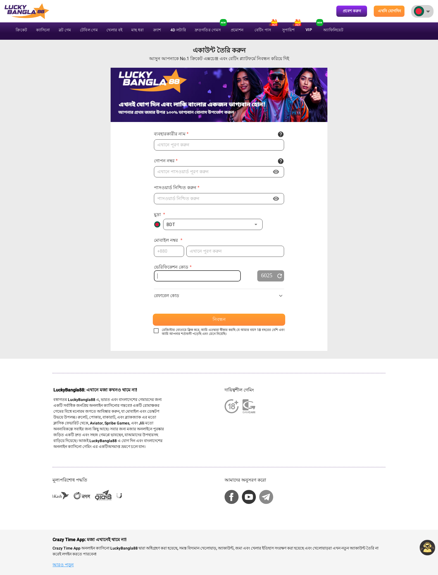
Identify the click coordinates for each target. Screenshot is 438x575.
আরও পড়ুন (63, 565)
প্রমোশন (237, 30)
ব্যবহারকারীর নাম (171, 134)
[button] (213, 224)
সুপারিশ (288, 30)
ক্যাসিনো (43, 30)
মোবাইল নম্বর (168, 240)
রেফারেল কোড (166, 296)
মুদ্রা (159, 214)
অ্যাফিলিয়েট (333, 30)
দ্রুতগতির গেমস (208, 30)
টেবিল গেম (89, 30)
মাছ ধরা (137, 30)
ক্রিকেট (21, 30)
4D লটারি (178, 30)
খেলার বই (114, 30)
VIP (309, 30)
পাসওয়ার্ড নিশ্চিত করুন (176, 187)
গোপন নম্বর (166, 160)
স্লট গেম (65, 30)
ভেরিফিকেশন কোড (173, 267)
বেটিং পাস (262, 30)
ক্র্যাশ (157, 30)
